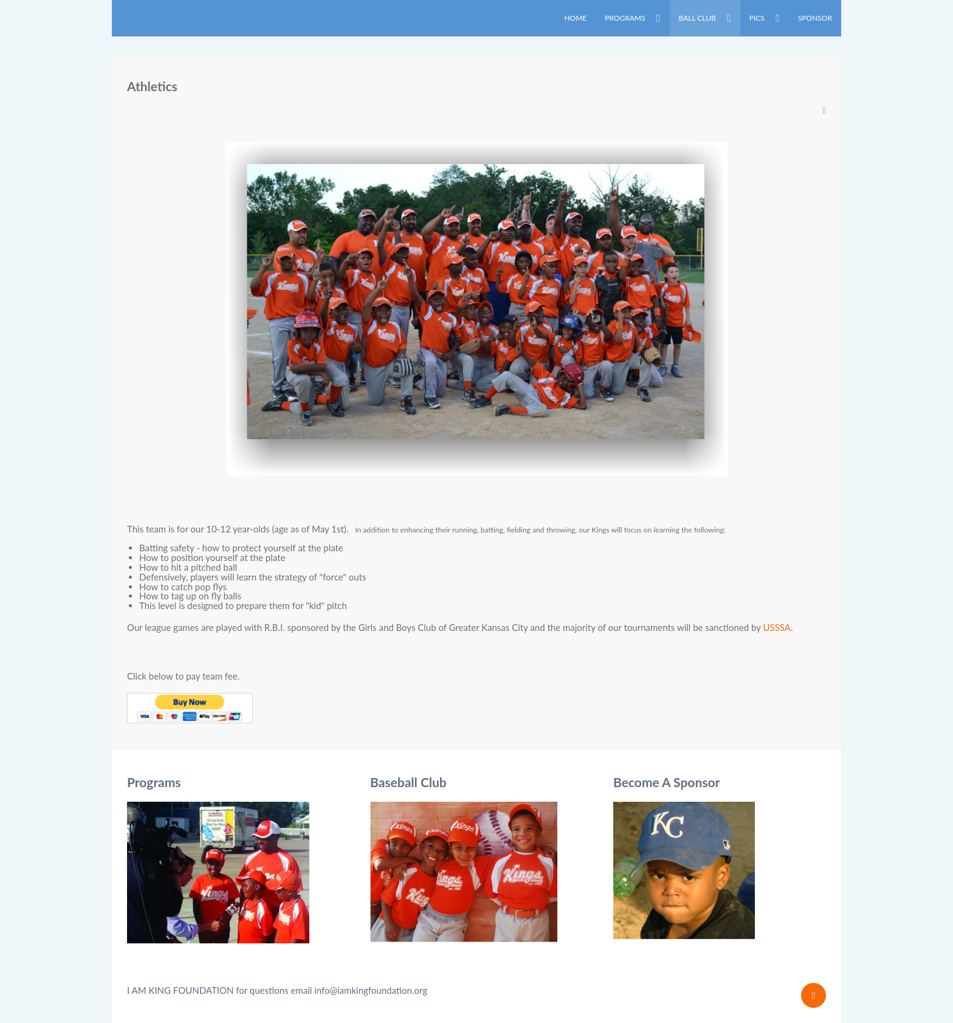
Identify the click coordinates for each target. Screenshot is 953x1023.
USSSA (777, 627)
